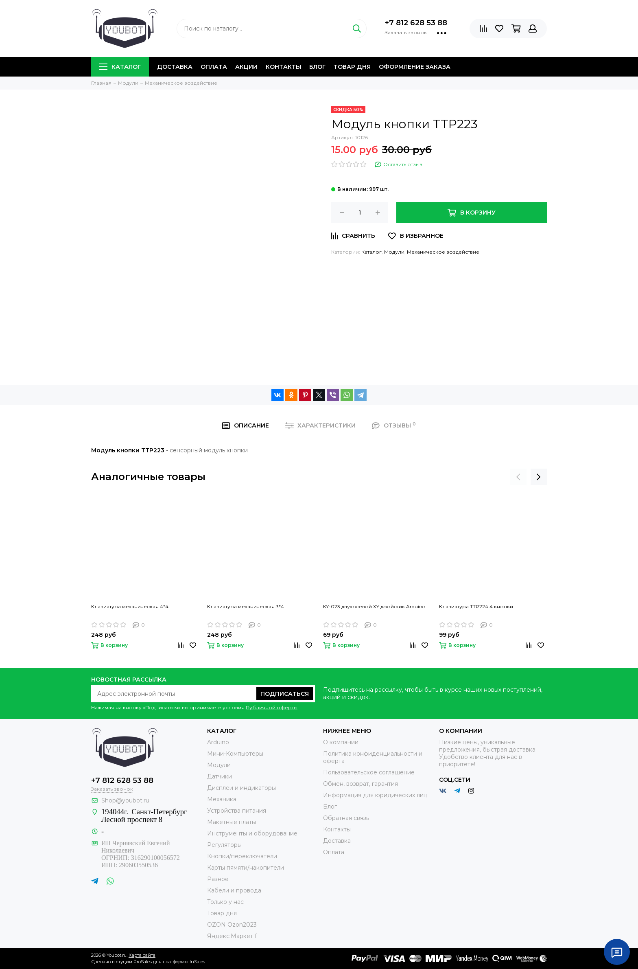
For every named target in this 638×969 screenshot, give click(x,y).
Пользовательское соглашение (369, 772)
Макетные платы (231, 822)
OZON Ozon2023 (232, 924)
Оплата (214, 66)
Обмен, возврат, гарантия (360, 783)
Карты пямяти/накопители (245, 867)
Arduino (218, 742)
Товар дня (352, 66)
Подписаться (284, 693)
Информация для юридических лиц (375, 795)
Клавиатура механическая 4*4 (129, 606)
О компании (340, 742)
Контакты (283, 66)
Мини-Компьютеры (235, 753)
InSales (197, 962)
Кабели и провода (234, 890)
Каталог (120, 66)
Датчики (219, 776)
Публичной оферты (271, 707)
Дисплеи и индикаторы (241, 787)
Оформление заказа (414, 66)
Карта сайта (142, 955)
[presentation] (518, 477)
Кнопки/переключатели (242, 856)
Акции (246, 66)
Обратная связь (346, 818)
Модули (394, 252)
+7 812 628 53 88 (416, 22)
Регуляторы (224, 844)
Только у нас (225, 901)
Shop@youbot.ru (125, 800)
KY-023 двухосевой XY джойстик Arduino (374, 606)
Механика (221, 799)
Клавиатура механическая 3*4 (245, 606)
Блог (317, 66)
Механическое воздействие (443, 252)
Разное (218, 879)
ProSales (142, 962)
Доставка (174, 66)
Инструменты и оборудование (252, 833)
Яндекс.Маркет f (232, 936)
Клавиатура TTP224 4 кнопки (476, 606)
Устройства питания (236, 810)
